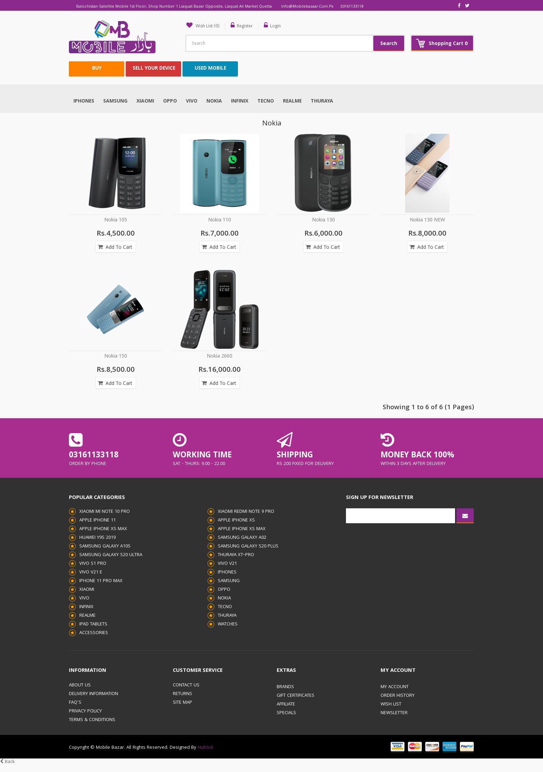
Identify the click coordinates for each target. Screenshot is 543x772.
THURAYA (322, 101)
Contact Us (186, 685)
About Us (80, 685)
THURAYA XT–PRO (236, 555)
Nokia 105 (115, 220)
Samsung (115, 101)
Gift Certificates (295, 695)
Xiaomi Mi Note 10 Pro (104, 511)
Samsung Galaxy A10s (105, 546)
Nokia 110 (219, 220)
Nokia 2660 (219, 356)
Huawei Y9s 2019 (97, 537)
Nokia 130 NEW (427, 220)
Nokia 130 (323, 220)
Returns (182, 694)
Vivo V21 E (90, 572)
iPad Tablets (93, 624)
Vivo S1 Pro (92, 563)
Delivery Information (93, 694)
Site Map (182, 702)
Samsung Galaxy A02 (242, 537)
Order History (398, 695)
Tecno (265, 101)
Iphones (83, 101)
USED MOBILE (210, 68)
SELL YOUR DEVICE (154, 68)
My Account (395, 687)
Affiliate (286, 704)
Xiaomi (145, 101)
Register (248, 26)
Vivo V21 (227, 563)
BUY (96, 68)
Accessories (93, 633)
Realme (292, 101)
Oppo (170, 101)
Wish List (391, 704)
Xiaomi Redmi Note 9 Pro (246, 511)
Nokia (214, 101)
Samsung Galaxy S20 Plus (248, 546)
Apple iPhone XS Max (103, 529)
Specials (286, 713)
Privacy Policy (85, 711)
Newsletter (394, 713)
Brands (285, 687)
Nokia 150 (115, 356)
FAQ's (75, 702)
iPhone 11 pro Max (101, 581)
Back (7, 761)
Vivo (191, 101)
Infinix (239, 101)
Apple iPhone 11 (97, 520)
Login (279, 26)
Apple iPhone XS (236, 520)
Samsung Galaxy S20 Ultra (110, 555)
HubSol (204, 747)
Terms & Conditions (92, 719)
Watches (228, 624)
